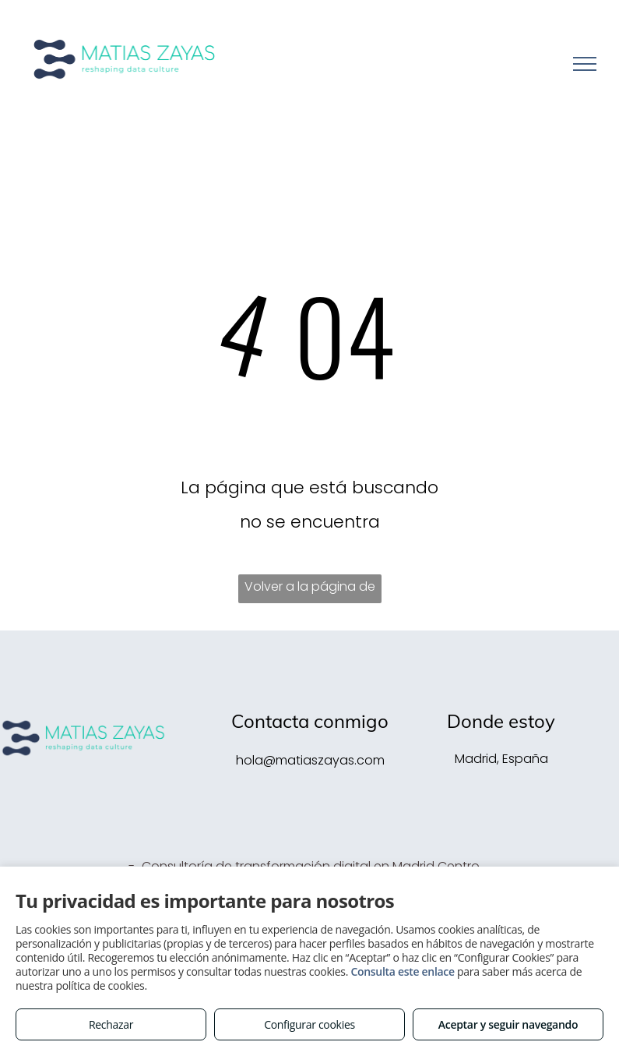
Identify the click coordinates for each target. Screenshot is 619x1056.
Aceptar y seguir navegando (508, 1024)
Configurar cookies (309, 1024)
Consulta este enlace (402, 971)
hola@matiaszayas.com (310, 760)
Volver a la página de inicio (309, 590)
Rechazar (111, 1024)
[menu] (584, 64)
